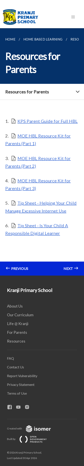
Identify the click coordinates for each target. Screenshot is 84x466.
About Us (15, 306)
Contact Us (15, 367)
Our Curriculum (20, 314)
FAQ (10, 358)
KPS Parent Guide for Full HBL (47, 121)
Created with (32, 428)
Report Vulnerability (22, 376)
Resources (16, 341)
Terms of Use (17, 393)
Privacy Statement (20, 384)
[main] (42, 152)
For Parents (17, 332)
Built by (30, 439)
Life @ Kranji (17, 323)
